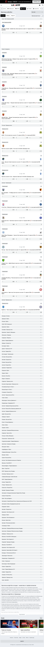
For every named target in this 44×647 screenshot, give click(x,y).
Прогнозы (16, 637)
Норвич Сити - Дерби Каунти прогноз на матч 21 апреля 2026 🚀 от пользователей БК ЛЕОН (21, 264)
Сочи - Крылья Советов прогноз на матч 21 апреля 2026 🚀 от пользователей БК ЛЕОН (21, 162)
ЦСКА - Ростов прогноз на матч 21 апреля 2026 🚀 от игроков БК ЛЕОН (18, 135)
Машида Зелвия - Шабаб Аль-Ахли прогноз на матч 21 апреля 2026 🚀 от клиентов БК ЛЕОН (21, 29)
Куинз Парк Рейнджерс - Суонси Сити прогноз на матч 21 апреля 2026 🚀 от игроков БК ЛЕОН (22, 236)
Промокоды (31, 637)
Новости (11, 637)
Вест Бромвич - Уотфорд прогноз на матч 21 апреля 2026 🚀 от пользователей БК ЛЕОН (21, 193)
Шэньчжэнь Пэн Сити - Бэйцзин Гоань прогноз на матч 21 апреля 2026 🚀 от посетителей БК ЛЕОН (20, 59)
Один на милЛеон (25, 630)
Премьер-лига (5, 128)
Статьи (23, 637)
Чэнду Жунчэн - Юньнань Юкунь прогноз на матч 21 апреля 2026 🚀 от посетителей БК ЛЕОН (22, 89)
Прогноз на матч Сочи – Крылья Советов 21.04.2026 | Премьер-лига (18, 176)
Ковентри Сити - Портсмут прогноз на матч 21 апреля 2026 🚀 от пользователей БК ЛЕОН (21, 221)
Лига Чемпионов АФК (6, 22)
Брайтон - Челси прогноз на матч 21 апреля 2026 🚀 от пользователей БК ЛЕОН (21, 309)
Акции (20, 637)
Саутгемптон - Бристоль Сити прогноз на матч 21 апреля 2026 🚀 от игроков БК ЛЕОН (21, 293)
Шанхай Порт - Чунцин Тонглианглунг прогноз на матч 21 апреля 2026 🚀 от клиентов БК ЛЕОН (20, 118)
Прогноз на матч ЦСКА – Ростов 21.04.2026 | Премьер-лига (16, 148)
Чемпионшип (5, 186)
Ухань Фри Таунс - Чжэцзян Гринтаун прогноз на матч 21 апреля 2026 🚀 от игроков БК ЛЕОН (22, 103)
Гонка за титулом (6, 630)
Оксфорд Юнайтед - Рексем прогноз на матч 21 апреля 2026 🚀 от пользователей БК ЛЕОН (21, 278)
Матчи (27, 637)
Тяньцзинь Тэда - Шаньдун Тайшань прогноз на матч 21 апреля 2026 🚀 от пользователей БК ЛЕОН (19, 74)
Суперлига (4, 52)
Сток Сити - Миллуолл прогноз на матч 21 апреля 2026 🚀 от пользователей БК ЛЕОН (22, 207)
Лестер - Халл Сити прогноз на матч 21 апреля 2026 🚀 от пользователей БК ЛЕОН (21, 249)
